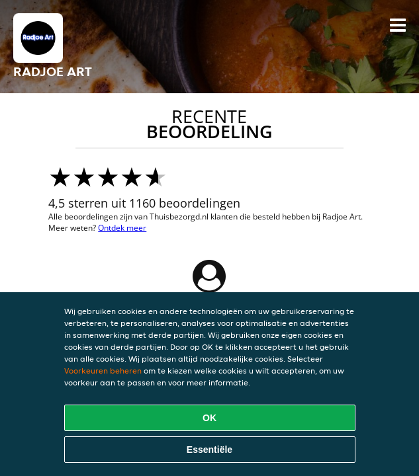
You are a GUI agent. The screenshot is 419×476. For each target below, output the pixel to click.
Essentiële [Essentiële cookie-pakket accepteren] (209, 449)
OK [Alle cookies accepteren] (209, 418)
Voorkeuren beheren (103, 371)
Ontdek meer (122, 227)
